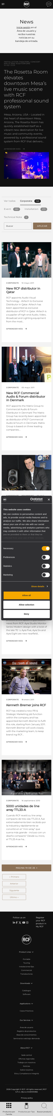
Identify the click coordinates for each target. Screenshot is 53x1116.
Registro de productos (26, 1031)
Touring (26, 963)
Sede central (26, 1055)
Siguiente (14, 890)
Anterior (14, 883)
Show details (37, 586)
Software (26, 994)
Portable (26, 959)
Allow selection (26, 604)
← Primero (14, 877)
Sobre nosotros (26, 1070)
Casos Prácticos (26, 1011)
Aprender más (12, 149)
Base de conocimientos (26, 1035)
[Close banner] (49, 500)
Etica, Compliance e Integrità (26, 1073)
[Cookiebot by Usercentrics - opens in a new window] (32, 499)
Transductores (26, 974)
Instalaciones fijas (26, 966)
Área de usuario (26, 1027)
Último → (14, 897)
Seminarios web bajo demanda (26, 1038)
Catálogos (26, 990)
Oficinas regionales (26, 1059)
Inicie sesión (23, 27)
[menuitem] (26, 1098)
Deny (26, 614)
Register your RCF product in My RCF (41, 922)
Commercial (26, 970)
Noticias (26, 1066)
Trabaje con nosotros (26, 1062)
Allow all (26, 595)
